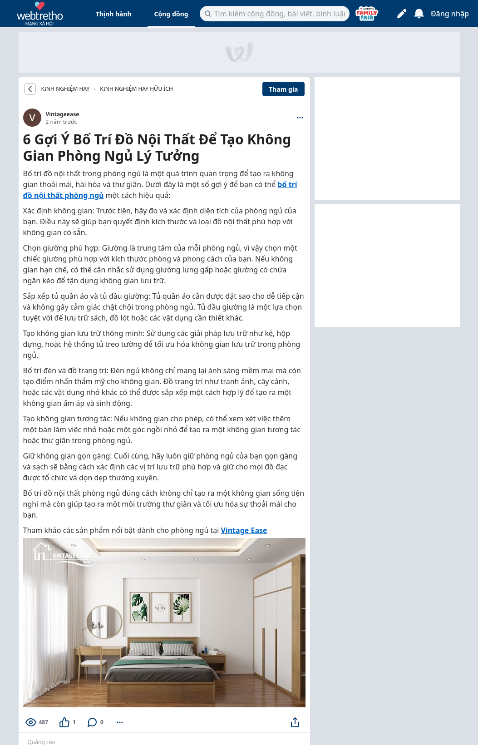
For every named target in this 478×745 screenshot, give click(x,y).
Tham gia (283, 89)
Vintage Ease (244, 530)
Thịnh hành (114, 14)
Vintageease (62, 114)
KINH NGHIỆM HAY (65, 89)
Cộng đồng (171, 14)
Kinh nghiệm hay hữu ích (136, 89)
